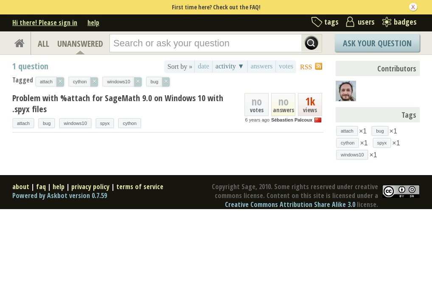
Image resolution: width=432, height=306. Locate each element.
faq (41, 186)
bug (46, 123)
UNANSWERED (80, 43)
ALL (43, 43)
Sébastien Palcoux (291, 119)
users (366, 22)
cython (129, 123)
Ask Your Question (377, 43)
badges (405, 22)
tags (331, 22)
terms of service (139, 186)
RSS (306, 67)
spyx (105, 123)
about (20, 186)
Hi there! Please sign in (44, 22)
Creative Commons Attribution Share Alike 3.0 (290, 204)
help (93, 22)
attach (23, 123)
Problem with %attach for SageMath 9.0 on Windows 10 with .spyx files (117, 103)
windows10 (75, 123)
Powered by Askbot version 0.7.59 (59, 195)
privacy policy (90, 186)
